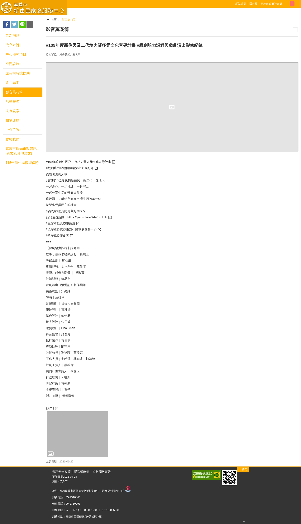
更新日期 (57, 476)
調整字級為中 (292, 3)
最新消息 (12, 36)
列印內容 (295, 29)
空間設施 (12, 64)
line (22, 24)
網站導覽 (240, 3)
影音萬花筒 (14, 92)
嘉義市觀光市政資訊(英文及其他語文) (21, 151)
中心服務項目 (16, 54)
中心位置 (12, 130)
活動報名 (12, 101)
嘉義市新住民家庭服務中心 (33, 7)
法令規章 (12, 111)
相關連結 (12, 120)
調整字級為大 (296, 3)
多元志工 (12, 83)
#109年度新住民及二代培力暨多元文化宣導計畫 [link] (78, 162)
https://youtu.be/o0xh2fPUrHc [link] (87, 217)
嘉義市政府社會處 (271, 3)
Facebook (6, 24)
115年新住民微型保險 (22, 163)
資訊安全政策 (61, 471)
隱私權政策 (81, 471)
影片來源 (52, 408)
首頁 (54, 19)
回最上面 (244, 521)
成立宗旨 (12, 45)
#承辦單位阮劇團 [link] (57, 235)
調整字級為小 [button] (287, 3)
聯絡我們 (12, 139)
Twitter (14, 24)
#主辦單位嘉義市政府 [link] (60, 223)
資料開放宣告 (102, 471)
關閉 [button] (244, 469)
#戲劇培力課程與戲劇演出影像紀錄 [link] (70, 168)
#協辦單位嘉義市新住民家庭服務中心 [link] (71, 229)
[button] (77, 434)
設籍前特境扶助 (18, 73)
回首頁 (253, 3)
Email (29, 24)
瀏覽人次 (57, 481)
